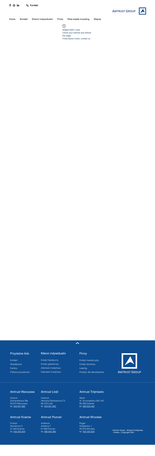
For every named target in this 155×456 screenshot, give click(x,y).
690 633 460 (88, 406)
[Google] (14, 5)
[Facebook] (10, 5)
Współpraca (16, 364)
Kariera (13, 368)
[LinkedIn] (18, 5)
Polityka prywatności (20, 372)
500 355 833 (19, 431)
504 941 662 (19, 406)
